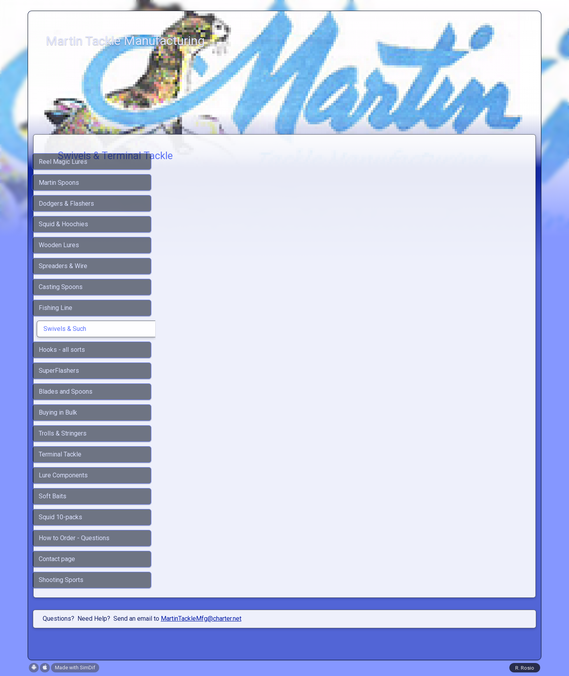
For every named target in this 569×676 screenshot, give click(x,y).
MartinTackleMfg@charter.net (201, 618)
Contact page (57, 559)
